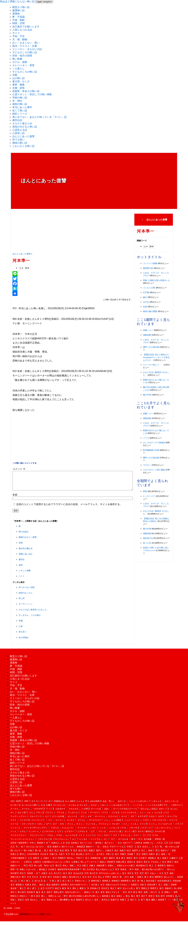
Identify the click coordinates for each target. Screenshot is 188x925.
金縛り (147, 896)
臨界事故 (65, 888)
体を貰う (23, 635)
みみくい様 (164, 812)
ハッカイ (104, 831)
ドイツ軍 (144, 827)
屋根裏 (36, 862)
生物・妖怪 (18, 88)
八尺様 (159, 846)
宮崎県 (152, 858)
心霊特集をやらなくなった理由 (56, 865)
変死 (174, 854)
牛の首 (35, 880)
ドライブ (179, 827)
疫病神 (115, 880)
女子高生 (100, 858)
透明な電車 (59, 896)
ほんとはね (146, 812)
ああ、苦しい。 (110, 805)
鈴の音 (154, 896)
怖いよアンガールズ (90, 865)
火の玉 (146, 302)
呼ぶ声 (22, 602)
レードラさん (97, 843)
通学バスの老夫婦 (151, 347)
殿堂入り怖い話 (21, 7)
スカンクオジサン (160, 824)
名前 (14, 498)
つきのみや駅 (39, 812)
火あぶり (154, 877)
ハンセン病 (114, 831)
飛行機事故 (65, 903)
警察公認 (145, 892)
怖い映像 (17, 59)
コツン (51, 824)
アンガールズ (74, 816)
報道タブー (166, 854)
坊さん (144, 854)
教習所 (170, 865)
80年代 (27, 805)
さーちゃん (27, 812)
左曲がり (47, 862)
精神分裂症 (96, 884)
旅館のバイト (16, 869)
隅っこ (44, 900)
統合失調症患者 (164, 884)
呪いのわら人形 (172, 850)
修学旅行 (99, 846)
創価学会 (57, 850)
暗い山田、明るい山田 (44, 869)
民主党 (23, 877)
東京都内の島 (142, 869)
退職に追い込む (26, 557)
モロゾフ (108, 839)
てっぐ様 (50, 812)
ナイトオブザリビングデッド (37, 831)
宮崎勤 (145, 858)
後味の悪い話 (19, 143)
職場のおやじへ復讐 (28, 541)
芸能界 (174, 888)
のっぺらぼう (97, 812)
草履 (21, 624)
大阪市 (62, 858)
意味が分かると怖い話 (24, 126)
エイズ (48, 820)
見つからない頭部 (27, 591)
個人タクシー (110, 846)
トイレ (126, 827)
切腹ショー (148, 330)
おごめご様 (15, 808)
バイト (22, 580)
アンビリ (85, 816)
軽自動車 (31, 896)
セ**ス (49, 827)
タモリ (63, 827)
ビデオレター (84, 835)
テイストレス (105, 827)
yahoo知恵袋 (96, 805)
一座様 (132, 843)
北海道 (105, 850)
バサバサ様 (134, 831)
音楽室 (21, 903)
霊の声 (144, 900)
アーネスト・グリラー (100, 816)
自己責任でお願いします (25, 26)
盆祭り (133, 880)
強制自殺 (147, 335)
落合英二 (14, 892)
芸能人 (167, 888)
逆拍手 (50, 896)
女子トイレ (90, 858)
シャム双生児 (117, 824)
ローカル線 (123, 843)
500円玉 (19, 805)
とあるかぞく (61, 812)
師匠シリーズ (19, 113)
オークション (101, 820)
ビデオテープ (71, 835)
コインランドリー (39, 824)
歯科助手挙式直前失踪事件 (69, 873)
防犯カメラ (25, 900)
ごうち (146, 438)
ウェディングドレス (19, 820)
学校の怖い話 (19, 97)
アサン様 (40, 816)
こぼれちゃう (177, 808)
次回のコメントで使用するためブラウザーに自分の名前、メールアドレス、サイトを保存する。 (69, 508)
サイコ (16, 33)
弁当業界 (143, 862)
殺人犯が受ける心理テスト (154, 873)
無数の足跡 (15, 880)
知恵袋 (180, 880)
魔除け (154, 903)
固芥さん (100, 854)
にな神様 (86, 812)
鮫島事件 (162, 903)
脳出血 (42, 888)
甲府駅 (108, 880)
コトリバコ (60, 824)
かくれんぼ (74, 808)
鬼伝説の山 (148, 538)
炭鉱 (172, 877)
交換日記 (55, 846)
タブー (56, 827)
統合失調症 (151, 884)
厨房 (21, 569)
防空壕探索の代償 (151, 450)
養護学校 (80, 903)
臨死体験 (56, 888)
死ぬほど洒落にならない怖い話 (17, 1)
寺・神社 (17, 101)
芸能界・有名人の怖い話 (25, 91)
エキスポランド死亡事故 (154, 470)
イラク (166, 816)
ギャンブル (172, 820)
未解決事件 (101, 869)
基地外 (151, 854)
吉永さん (146, 850)
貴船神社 (169, 892)
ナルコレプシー (69, 831)
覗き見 (113, 892)
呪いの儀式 (29, 854)
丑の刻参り (149, 843)
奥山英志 (80, 858)
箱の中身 (147, 395)
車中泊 (13, 896)
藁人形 (23, 892)
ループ (75, 843)
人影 (21, 630)
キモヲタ (162, 820)
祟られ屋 (39, 884)
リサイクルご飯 (45, 843)
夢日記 (23, 858)
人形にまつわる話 (22, 29)
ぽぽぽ (155, 812)
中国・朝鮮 (18, 20)
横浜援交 (43, 873)
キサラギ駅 (143, 820)
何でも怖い (18, 139)
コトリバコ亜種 (150, 263)
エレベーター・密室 (23, 65)
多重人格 (14, 858)
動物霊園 (81, 850)
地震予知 (136, 854)
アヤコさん (62, 816)
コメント (18, 469)
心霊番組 (75, 865)
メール (100, 839)
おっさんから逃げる (31, 808)
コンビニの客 (149, 288)
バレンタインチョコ (164, 831)
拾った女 (147, 543)
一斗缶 (140, 843)
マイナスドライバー (19, 839)
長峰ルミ (168, 896)
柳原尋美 (162, 869)
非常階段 (170, 900)
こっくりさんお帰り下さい (158, 808)
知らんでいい (170, 880)
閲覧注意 (14, 900)
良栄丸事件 (152, 888)
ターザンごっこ (26, 607)
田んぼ (101, 880)
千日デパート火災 (118, 850)
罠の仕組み (24, 535)
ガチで (134, 820)
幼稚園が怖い (96, 862)
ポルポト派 (160, 835)
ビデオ (60, 835)
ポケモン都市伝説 (146, 835)
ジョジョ (138, 824)
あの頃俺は (24, 641)
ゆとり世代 (23, 816)
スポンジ (41, 827)
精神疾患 (106, 884)
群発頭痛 (177, 884)
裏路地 (83, 892)
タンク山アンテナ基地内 (154, 442)
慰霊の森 (131, 865)
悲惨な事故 (121, 865)
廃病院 (129, 862)
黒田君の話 (148, 268)
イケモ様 (115, 816)
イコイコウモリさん (130, 816)
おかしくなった (172, 805)
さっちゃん (15, 812)
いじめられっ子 (143, 805)
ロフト (114, 843)
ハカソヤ (95, 831)
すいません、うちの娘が (30, 619)
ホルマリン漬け (116, 835)
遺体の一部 (89, 896)
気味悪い (31, 877)
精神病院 (116, 884)
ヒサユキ (24, 835)
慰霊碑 (140, 865)
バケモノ (124, 831)
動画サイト (91, 850)
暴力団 (58, 869)
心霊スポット (16, 865)
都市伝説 (17, 120)
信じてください (87, 846)
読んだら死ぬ (129, 892)
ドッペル (153, 827)
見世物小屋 (95, 892)
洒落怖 (16, 13)
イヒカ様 (158, 816)
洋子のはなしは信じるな (110, 877)
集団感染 (106, 900)
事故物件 (41, 846)
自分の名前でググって (80, 888)
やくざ (13, 816)
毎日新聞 (14, 877)
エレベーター (73, 820)
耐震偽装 (20, 888)
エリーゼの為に (59, 820)
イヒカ (150, 816)
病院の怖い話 (19, 104)
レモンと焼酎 (25, 574)
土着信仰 (109, 854)
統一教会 (141, 884)
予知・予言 (18, 36)
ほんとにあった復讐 (23, 136)
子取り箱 (110, 858)
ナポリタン (56, 831)
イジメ (143, 816)
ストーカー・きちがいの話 (27, 49)
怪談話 (103, 865)
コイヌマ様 (25, 824)
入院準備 (138, 846)
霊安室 (151, 900)
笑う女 (70, 884)
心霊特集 (37, 865)
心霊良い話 (18, 133)
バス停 (144, 831)
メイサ (82, 839)
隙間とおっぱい (56, 900)
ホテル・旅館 (19, 62)
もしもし (174, 812)
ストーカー (15, 827)
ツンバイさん (92, 827)
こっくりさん (139, 808)
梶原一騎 (14, 873)
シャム (107, 824)
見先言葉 (105, 892)
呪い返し (39, 854)
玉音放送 (57, 880)
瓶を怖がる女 (75, 880)
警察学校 (154, 892)
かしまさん (85, 808)
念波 (145, 306)
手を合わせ (156, 865)
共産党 (177, 846)
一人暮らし (18, 68)
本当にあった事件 (22, 107)
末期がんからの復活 (126, 869)
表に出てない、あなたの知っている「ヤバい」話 (39, 117)
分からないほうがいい (36, 850)
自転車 (143, 888)
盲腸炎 (140, 880)
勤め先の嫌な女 (26, 552)
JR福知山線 (59, 805)
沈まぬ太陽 (78, 877)
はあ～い (108, 812)
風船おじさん (53, 903)
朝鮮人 (73, 869)
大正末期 (44, 858)
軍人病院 (22, 896)
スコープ (173, 824)
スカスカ (147, 824)
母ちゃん (171, 873)
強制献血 (152, 862)
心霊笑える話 (19, 130)
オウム (84, 820)
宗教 (14, 75)
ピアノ (94, 835)
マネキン (147, 465)
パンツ (177, 831)
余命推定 (75, 846)
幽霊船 (112, 862)
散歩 (176, 865)
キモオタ (153, 820)
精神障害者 (126, 884)
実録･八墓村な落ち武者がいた (156, 280)
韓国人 (13, 903)
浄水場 (130, 877)
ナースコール (83, 831)
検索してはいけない (29, 873)
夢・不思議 (18, 17)
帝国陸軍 (62, 862)
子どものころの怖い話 (24, 52)
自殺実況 (135, 888)
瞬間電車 (159, 880)
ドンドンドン (16, 831)
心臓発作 (174, 862)
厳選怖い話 (18, 10)
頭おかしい (35, 903)
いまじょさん (157, 805)
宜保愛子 (131, 858)
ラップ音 (147, 839)
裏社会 (75, 892)
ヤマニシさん (127, 839)
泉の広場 (94, 877)
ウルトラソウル (37, 820)
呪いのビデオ (16, 854)
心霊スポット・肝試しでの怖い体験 (32, 94)
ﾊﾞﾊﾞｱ (13, 907)
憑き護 (147, 865)
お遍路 (49, 808)
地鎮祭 (123, 854)
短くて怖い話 (19, 110)
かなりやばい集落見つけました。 (34, 613)
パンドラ (14, 835)
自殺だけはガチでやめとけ (118, 888)
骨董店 (123, 903)
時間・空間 (18, 23)
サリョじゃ (83, 824)
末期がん (112, 869)
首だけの (89, 903)
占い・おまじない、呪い (25, 42)
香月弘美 (106, 903)
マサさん (51, 839)
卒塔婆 (130, 850)
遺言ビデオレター (114, 896)
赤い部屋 (178, 892)
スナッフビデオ (29, 827)
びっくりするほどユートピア (126, 812)
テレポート (117, 827)
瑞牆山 (65, 880)
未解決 (92, 869)
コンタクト (72, 824)
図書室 (92, 854)
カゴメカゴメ (114, 820)
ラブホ (155, 839)
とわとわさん (75, 812)
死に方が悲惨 (89, 873)
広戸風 (146, 292)
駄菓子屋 (115, 903)
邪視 (145, 491)
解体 (27, 268)
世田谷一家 (160, 843)
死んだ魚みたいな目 (105, 873)
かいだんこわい (60, 808)
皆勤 (21, 546)
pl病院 (73, 805)
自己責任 (95, 888)
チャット (80, 827)
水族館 (44, 877)
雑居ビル (120, 900)
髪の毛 (133, 903)
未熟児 (85, 869)
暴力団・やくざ (21, 81)
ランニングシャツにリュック (23, 843)
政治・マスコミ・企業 (24, 46)
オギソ (91, 820)
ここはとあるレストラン (120, 808)
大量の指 (53, 858)
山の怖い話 (18, 78)
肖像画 (28, 888)
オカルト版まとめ (22, 123)
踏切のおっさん (26, 596)
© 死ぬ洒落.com (11, 918)
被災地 (58, 892)
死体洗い (124, 873)
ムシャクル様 (71, 839)
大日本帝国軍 (33, 858)
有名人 (66, 869)
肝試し (35, 888)
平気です (80, 862)
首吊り (97, 903)
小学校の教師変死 (18, 862)
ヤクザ (116, 839)
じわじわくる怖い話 (23, 146)
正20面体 (52, 873)
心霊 (181, 862)
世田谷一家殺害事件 (19, 846)
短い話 (13, 884)
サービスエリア (96, 824)
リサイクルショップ (62, 843)
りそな (32, 816)
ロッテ (107, 843)
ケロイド (14, 824)
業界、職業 (18, 84)
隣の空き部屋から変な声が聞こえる (85, 900)
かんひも (95, 808)
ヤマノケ (138, 839)
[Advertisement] (72, 231)
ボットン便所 (131, 835)
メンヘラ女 (91, 839)
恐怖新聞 (111, 865)
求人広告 (58, 877)
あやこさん (123, 805)
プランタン (103, 835)
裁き (145, 297)
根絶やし (171, 869)
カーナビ (125, 820)
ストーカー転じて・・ (153, 365)
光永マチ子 (128, 846)
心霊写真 (28, 865)
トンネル (134, 827)
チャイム (71, 827)
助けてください (69, 850)
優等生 (22, 563)
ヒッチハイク (149, 496)
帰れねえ (71, 862)
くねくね (104, 808)
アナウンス (50, 816)
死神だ (138, 873)
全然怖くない (149, 846)
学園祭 (123, 858)
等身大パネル (81, 884)
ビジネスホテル (49, 835)
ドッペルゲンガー (166, 827)
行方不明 (50, 892)
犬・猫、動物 (19, 39)
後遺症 (165, 862)
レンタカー (84, 843)
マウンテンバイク (38, 839)
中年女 (33, 846)
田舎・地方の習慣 (22, 55)
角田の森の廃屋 (150, 311)
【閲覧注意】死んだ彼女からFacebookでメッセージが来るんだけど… (156, 357)
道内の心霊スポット (74, 896)
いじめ (132, 805)
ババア (151, 831)
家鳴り (164, 858)
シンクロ (129, 824)
